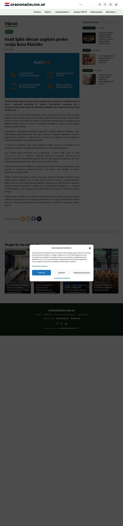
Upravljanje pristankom (62, 278)
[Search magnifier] (100, 4)
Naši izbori (110, 12)
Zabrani (61, 273)
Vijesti (47, 12)
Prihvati (41, 273)
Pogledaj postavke (81, 273)
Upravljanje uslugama (39, 266)
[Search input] (88, 4)
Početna (37, 12)
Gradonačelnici (62, 12)
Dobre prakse (96, 12)
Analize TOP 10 (80, 12)
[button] (90, 248)
